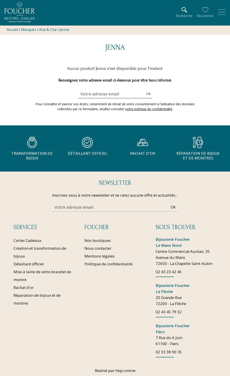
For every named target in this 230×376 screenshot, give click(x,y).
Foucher (96, 226)
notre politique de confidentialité (148, 109)
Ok (148, 94)
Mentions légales (99, 255)
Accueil (12, 29)
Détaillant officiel (28, 263)
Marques (28, 29)
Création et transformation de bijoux (39, 251)
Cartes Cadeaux (27, 240)
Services (25, 226)
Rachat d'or (23, 287)
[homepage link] (19, 12)
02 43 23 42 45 (169, 271)
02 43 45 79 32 (169, 311)
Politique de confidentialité (108, 263)
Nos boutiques (97, 240)
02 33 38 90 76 (169, 352)
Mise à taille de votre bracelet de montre (42, 275)
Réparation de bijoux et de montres (37, 298)
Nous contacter (97, 247)
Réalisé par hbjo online (115, 370)
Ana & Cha (47, 29)
